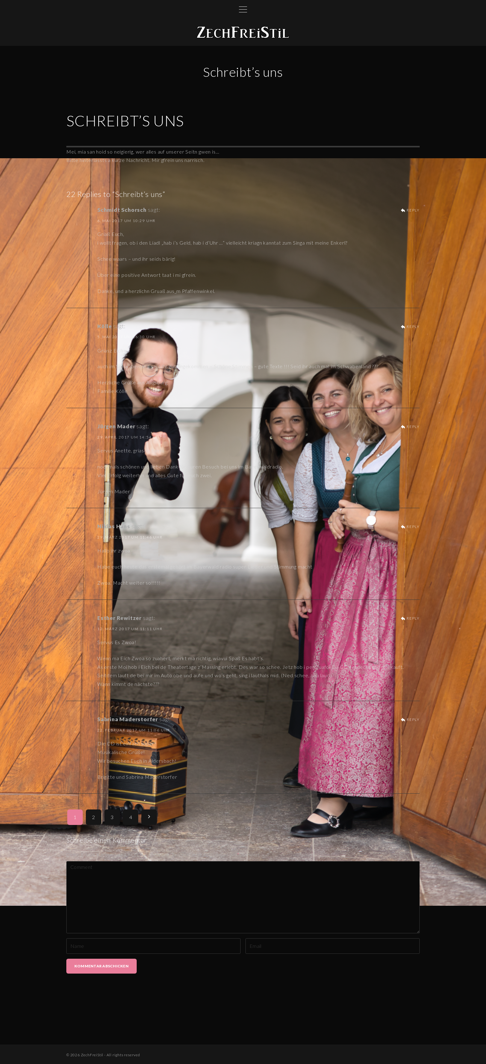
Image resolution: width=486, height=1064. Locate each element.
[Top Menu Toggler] (243, 9)
